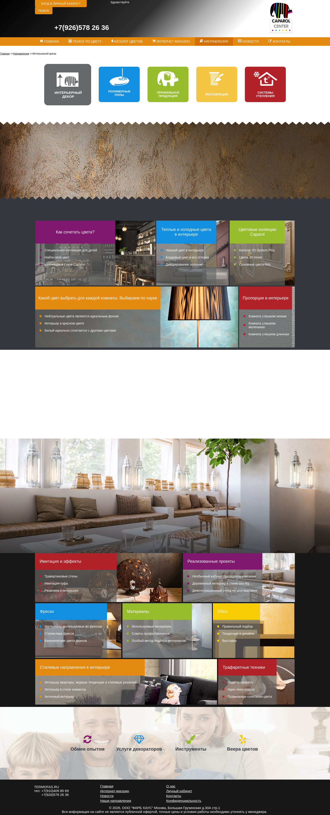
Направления (21, 53)
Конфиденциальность (183, 801)
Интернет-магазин (114, 791)
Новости (106, 796)
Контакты (173, 796)
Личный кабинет (179, 791)
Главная (5, 53)
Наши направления (115, 801)
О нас (170, 786)
